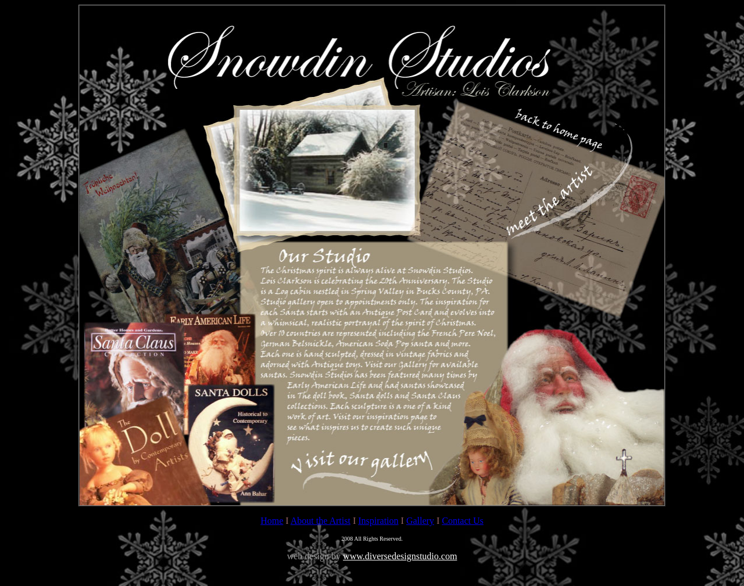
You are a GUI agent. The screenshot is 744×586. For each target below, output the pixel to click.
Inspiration (378, 521)
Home (271, 521)
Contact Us (463, 521)
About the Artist (320, 521)
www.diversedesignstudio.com (400, 556)
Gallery (420, 521)
